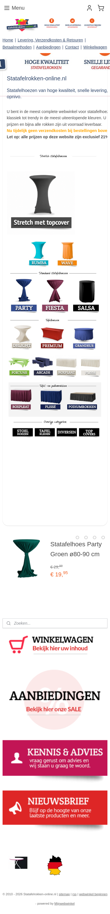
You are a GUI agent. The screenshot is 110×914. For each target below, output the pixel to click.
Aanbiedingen (48, 47)
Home (8, 40)
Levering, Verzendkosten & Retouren (50, 40)
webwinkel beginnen (93, 894)
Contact (72, 47)
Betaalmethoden (17, 47)
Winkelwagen (95, 47)
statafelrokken (18, 841)
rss (74, 894)
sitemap (64, 894)
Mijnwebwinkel (64, 903)
